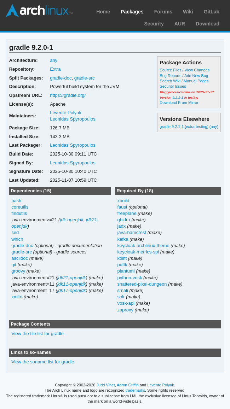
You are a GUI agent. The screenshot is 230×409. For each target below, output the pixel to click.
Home (103, 11)
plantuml (125, 271)
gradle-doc (60, 78)
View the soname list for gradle (42, 361)
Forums (163, 11)
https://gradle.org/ (68, 95)
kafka (122, 239)
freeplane (126, 213)
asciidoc (19, 258)
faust (122, 207)
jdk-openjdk (71, 219)
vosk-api (125, 303)
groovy (18, 271)
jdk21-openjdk (71, 277)
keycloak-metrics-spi (138, 252)
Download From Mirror (179, 102)
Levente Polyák (160, 385)
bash (16, 200)
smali (122, 290)
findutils (19, 213)
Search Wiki (170, 81)
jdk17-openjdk (71, 290)
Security (154, 24)
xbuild (123, 200)
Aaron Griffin (128, 385)
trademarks (135, 390)
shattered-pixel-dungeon (142, 284)
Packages (132, 11)
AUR (179, 24)
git (13, 264)
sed (15, 232)
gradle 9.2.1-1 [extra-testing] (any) (189, 126)
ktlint (122, 258)
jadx (121, 226)
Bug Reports (170, 76)
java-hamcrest (131, 232)
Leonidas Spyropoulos (73, 119)
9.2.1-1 (177, 97)
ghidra (123, 219)
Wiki (188, 11)
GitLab (211, 11)
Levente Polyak (65, 112)
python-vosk (129, 277)
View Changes (197, 70)
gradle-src (84, 78)
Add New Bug (196, 76)
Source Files (170, 70)
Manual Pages (196, 81)
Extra (55, 69)
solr (121, 296)
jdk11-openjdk (71, 284)
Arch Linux (39, 11)
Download (207, 24)
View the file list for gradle (37, 333)
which (17, 239)
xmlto (16, 296)
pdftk (122, 264)
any (53, 60)
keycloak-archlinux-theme (143, 245)
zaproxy (125, 309)
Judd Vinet (106, 385)
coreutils (19, 207)
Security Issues (173, 86)
